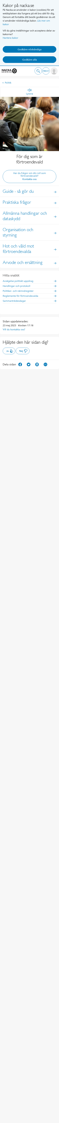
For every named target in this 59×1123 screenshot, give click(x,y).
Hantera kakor (10, 37)
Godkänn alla (29, 59)
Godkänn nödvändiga (30, 49)
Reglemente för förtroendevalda (29, 295)
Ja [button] (9, 351)
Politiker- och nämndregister (29, 291)
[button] (38, 70)
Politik (6, 82)
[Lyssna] (29, 92)
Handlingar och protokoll (29, 286)
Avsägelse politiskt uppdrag (29, 281)
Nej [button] (23, 351)
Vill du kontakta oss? (14, 329)
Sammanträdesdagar (29, 300)
